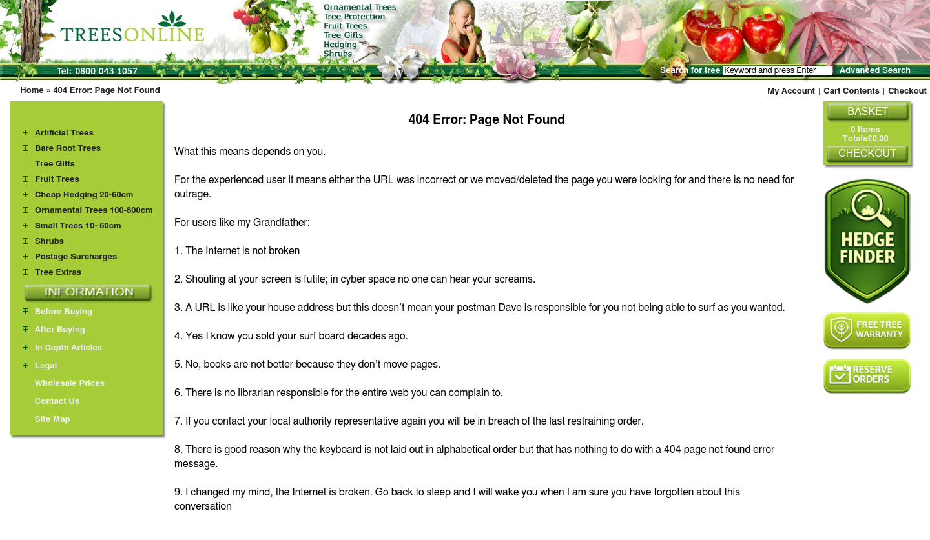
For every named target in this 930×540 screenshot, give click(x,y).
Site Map (46, 419)
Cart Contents (851, 91)
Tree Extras (58, 272)
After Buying (54, 330)
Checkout (907, 91)
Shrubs (49, 241)
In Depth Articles (62, 348)
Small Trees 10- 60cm (78, 226)
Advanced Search (875, 70)
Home (32, 90)
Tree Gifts (55, 164)
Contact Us (51, 401)
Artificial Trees (64, 133)
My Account (791, 91)
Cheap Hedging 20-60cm (84, 195)
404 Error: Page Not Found (106, 90)
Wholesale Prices (64, 383)
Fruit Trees (57, 179)
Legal (40, 366)
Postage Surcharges (76, 257)
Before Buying (57, 312)
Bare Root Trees (68, 149)
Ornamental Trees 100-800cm (94, 210)
